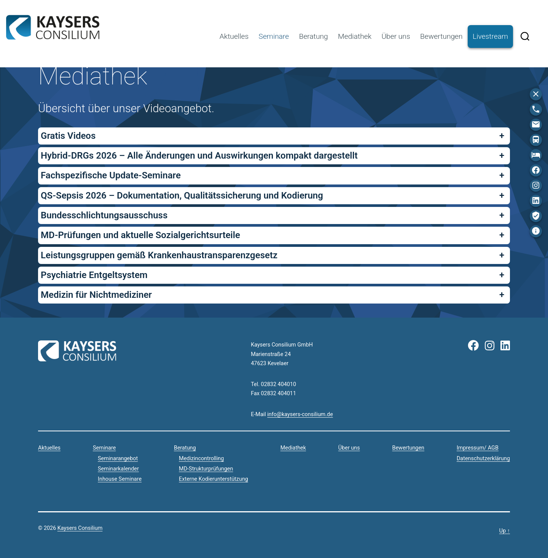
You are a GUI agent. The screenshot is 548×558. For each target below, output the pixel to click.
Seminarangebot (118, 458)
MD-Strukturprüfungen (206, 469)
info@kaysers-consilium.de (300, 414)
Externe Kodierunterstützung (213, 479)
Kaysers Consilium (52, 27)
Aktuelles (234, 36)
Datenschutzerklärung (483, 458)
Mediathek (354, 36)
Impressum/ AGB (478, 448)
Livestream (490, 36)
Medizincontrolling (201, 458)
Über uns (395, 36)
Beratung (313, 36)
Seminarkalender (118, 469)
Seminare (274, 36)
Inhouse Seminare (120, 479)
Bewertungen (441, 36)
